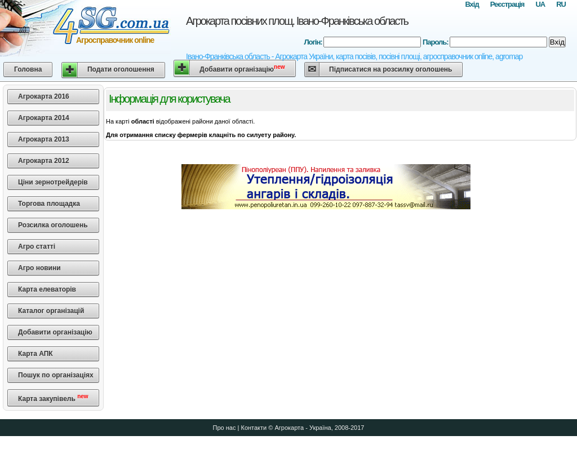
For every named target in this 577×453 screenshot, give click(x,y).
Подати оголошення (120, 69)
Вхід (471, 4)
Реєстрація (507, 4)
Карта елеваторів (47, 289)
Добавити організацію (242, 68)
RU (561, 4)
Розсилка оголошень (53, 225)
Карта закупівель (53, 398)
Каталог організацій (51, 311)
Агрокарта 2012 (43, 161)
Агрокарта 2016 (43, 96)
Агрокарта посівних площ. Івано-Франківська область (297, 21)
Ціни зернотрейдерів (53, 182)
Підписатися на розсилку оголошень (390, 69)
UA (540, 4)
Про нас (224, 427)
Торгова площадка (49, 204)
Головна (28, 69)
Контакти (254, 427)
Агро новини (39, 268)
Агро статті (36, 246)
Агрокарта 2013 (43, 139)
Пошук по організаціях (56, 375)
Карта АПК (35, 354)
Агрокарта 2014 (43, 118)
